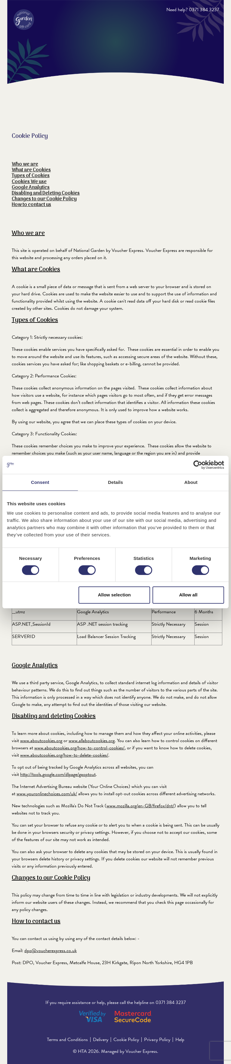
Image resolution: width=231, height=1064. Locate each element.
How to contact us (31, 205)
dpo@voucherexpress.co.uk (50, 950)
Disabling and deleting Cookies (54, 716)
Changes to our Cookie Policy (44, 199)
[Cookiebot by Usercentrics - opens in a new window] (197, 464)
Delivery (100, 1039)
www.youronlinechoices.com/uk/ (47, 793)
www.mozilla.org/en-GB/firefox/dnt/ (140, 805)
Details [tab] (115, 481)
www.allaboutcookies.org (92, 740)
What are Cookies (31, 170)
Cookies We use (29, 182)
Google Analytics (31, 188)
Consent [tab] (40, 481)
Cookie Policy (126, 1039)
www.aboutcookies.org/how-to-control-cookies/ (79, 747)
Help (179, 1039)
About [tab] (191, 481)
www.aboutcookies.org (41, 740)
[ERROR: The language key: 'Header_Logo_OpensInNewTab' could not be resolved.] (23, 19)
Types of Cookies (31, 176)
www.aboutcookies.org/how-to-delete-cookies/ (64, 755)
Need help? (177, 9)
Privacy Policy (157, 1039)
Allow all (188, 594)
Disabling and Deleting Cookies (46, 193)
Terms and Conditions (67, 1039)
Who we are (25, 164)
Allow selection (114, 594)
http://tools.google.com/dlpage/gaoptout (58, 774)
